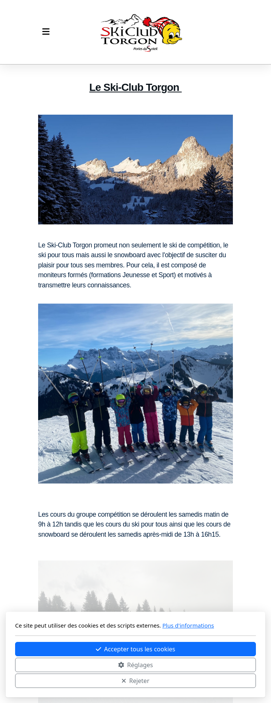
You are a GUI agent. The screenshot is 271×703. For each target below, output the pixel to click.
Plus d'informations (188, 625)
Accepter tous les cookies (136, 649)
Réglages (135, 665)
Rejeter (135, 681)
